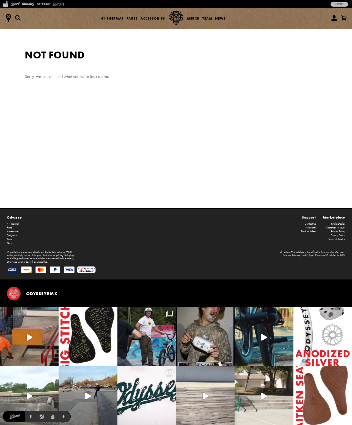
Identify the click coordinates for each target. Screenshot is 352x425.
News (220, 18)
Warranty (311, 227)
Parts (132, 18)
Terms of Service (336, 239)
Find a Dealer (338, 223)
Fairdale (296, 255)
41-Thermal (112, 18)
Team (207, 18)
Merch (193, 18)
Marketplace (334, 217)
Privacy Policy (338, 235)
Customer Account (335, 227)
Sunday (287, 255)
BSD (342, 255)
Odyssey (14, 217)
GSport (310, 255)
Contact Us (310, 223)
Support (339, 4)
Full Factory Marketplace (291, 252)
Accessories (153, 18)
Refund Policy (338, 231)
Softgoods (12, 235)
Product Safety (308, 231)
